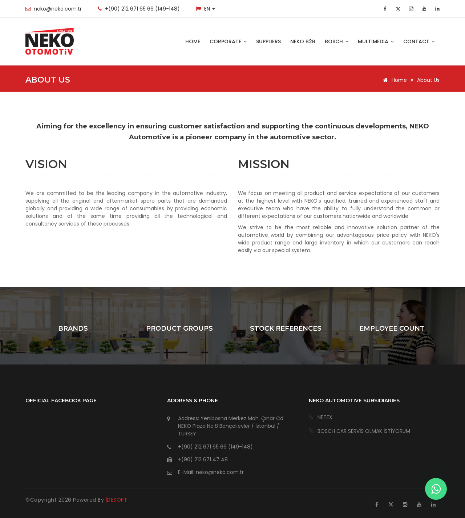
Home (393, 80)
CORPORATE (228, 41)
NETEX (325, 417)
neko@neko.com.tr (58, 8)
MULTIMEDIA (376, 41)
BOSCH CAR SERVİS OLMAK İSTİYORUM (364, 431)
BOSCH (336, 41)
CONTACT (419, 41)
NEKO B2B (302, 41)
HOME (192, 41)
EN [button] (209, 8)
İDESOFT (117, 499)
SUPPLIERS (268, 41)
